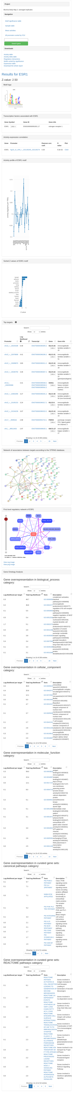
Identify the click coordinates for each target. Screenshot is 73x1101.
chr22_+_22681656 (11, 394)
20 (49, 441)
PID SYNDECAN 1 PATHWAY (49, 937)
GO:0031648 (48, 652)
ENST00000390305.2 (39, 346)
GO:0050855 (48, 611)
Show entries (37, 332)
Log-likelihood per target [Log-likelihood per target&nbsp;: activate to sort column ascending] (13, 595)
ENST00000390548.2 (39, 383)
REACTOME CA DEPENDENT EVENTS (49, 998)
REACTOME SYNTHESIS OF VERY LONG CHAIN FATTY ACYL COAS (49, 1006)
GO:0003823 (48, 771)
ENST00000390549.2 (39, 385)
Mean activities (10, 30)
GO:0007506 (48, 641)
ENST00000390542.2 (39, 387)
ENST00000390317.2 (39, 402)
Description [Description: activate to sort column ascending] (57, 595)
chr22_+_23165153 (11, 402)
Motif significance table (13, 21)
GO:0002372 (48, 624)
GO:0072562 (48, 695)
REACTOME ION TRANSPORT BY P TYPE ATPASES (50, 1050)
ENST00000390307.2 (39, 372)
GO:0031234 (48, 728)
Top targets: (8, 322)
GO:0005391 (48, 838)
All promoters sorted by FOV (15, 35)
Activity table (8, 54)
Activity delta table (10, 57)
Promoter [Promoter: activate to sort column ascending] (7, 341)
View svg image (9, 562)
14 (49, 857)
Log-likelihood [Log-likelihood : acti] (23, 339)
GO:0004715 (48, 789)
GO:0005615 (48, 686)
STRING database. (57, 450)
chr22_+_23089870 (11, 363)
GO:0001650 (48, 699)
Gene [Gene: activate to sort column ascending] (51, 341)
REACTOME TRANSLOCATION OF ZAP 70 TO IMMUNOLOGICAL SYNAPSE (50, 1027)
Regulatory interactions (12, 59)
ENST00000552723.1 (39, 420)
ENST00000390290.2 (39, 354)
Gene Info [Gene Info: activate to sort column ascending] (61, 341)
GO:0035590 (48, 635)
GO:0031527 (48, 704)
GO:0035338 (48, 647)
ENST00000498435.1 (39, 429)
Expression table (10, 63)
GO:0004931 (48, 828)
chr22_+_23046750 (11, 372)
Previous (20, 441)
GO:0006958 (48, 599)
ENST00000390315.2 (39, 411)
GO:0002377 (48, 605)
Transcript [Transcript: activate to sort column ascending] (35, 341)
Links (13, 126)
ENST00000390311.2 (39, 363)
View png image (9, 564)
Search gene (16, 43)
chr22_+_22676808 (11, 354)
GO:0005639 (48, 713)
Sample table (9, 26)
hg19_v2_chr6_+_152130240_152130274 (25, 150)
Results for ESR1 (15, 74)
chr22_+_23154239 (11, 411)
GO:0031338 (48, 630)
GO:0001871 (48, 817)
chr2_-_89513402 (10, 429)
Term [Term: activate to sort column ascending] (45, 595)
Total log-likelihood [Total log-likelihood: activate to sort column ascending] (33, 595)
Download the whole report (13, 66)
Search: (36, 328)
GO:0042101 (48, 722)
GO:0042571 (48, 690)
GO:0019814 (48, 733)
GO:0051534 (48, 617)
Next (54, 441)
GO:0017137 (48, 783)
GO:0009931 (48, 800)
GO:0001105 (48, 846)
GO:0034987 (48, 777)
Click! (67, 150)
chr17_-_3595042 (10, 420)
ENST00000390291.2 (39, 394)
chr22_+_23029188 (11, 346)
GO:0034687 (48, 738)
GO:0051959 (48, 809)
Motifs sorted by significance (14, 61)
